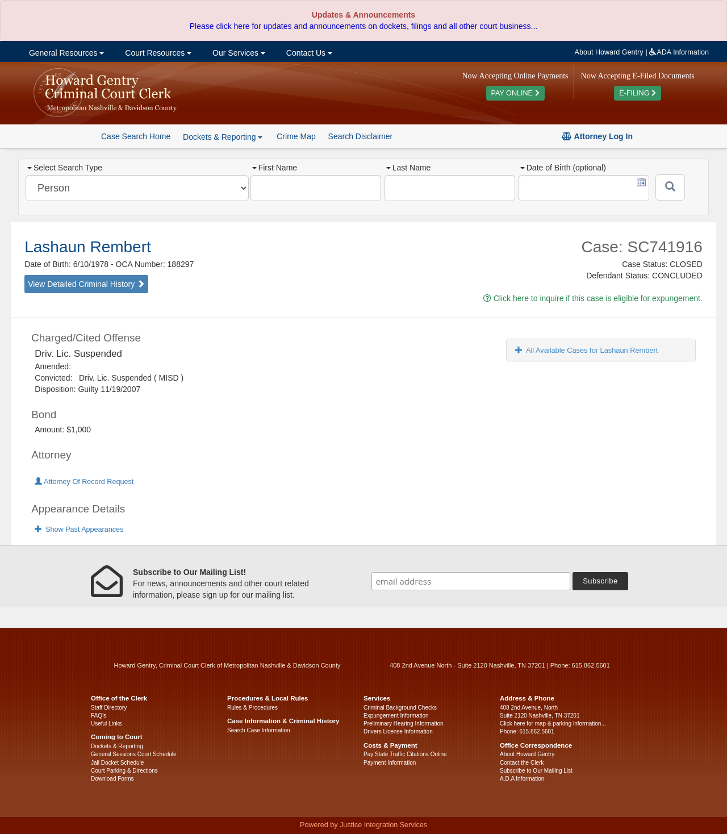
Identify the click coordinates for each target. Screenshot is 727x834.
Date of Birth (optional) (563, 167)
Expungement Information (396, 715)
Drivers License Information (398, 731)
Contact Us (308, 52)
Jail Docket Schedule (117, 763)
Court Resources (157, 52)
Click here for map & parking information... (553, 723)
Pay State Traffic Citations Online (405, 754)
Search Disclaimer (360, 136)
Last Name (408, 167)
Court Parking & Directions (124, 771)
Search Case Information (258, 730)
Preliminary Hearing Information (404, 723)
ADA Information (679, 52)
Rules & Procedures (252, 707)
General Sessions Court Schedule (134, 754)
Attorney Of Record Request (84, 482)
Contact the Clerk (522, 763)
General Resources (65, 52)
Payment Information (390, 763)
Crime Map (296, 136)
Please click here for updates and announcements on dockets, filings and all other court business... (363, 26)
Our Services (237, 52)
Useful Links (106, 723)
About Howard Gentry (609, 52)
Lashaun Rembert (87, 247)
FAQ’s (98, 715)
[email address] (470, 581)
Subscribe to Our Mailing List (536, 771)
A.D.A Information (522, 778)
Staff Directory (109, 707)
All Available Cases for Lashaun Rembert (586, 350)
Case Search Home (135, 136)
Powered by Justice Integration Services (363, 825)
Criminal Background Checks (400, 707)
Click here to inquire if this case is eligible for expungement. (593, 298)
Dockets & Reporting (117, 746)
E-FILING (637, 93)
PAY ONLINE (515, 93)
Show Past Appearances (79, 529)
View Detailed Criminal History (86, 284)
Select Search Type (64, 167)
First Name (274, 167)
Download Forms (112, 778)
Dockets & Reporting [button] (222, 136)
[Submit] (670, 187)
